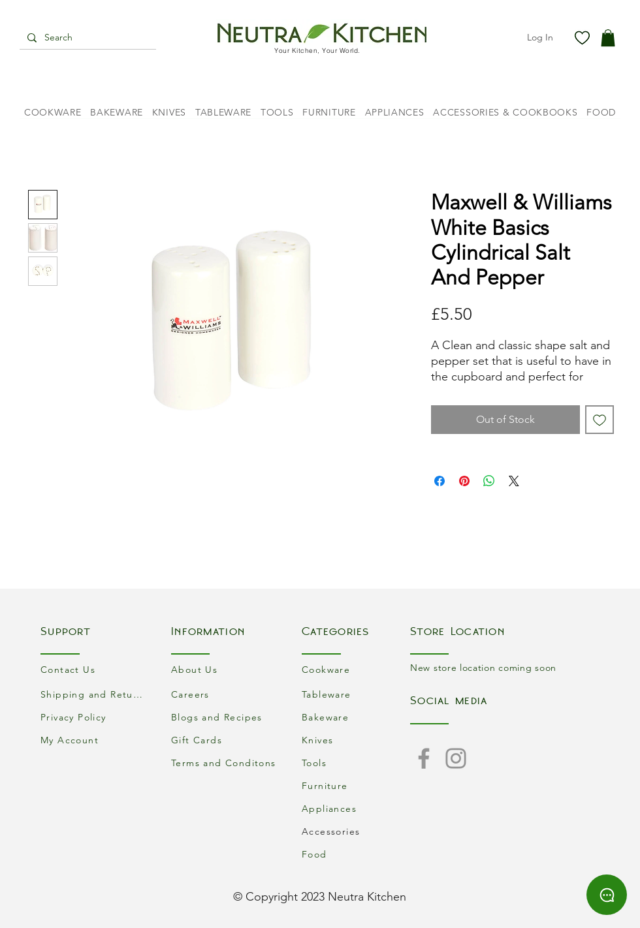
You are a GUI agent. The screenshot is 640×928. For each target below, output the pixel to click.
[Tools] (356, 762)
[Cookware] (356, 669)
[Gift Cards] (225, 740)
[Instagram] (456, 758)
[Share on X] (514, 481)
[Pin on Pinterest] (464, 481)
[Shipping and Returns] (94, 694)
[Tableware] (356, 694)
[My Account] (94, 740)
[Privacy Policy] (94, 717)
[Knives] (356, 740)
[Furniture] (356, 785)
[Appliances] (356, 808)
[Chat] (606, 894)
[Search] (86, 38)
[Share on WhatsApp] (489, 481)
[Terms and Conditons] (225, 762)
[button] (608, 37)
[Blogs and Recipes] (225, 717)
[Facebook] (424, 758)
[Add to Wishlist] (599, 419)
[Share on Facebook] (439, 481)
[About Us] (225, 669)
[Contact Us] (94, 669)
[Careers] (225, 694)
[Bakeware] (356, 717)
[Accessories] (356, 831)
